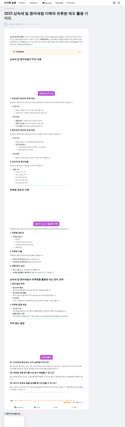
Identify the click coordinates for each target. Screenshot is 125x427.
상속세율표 (46, 357)
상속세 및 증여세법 (39, 400)
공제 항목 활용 (11, 8)
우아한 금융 (10, 2)
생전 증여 (61, 400)
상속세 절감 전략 (51, 400)
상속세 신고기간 (46, 93)
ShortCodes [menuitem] (71, 3)
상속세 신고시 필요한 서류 (46, 223)
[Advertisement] (46, 76)
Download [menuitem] (47, 3)
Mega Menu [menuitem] (34, 3)
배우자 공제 (28, 400)
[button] (114, 3)
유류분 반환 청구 (70, 400)
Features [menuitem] (22, 3)
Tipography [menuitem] (59, 3)
